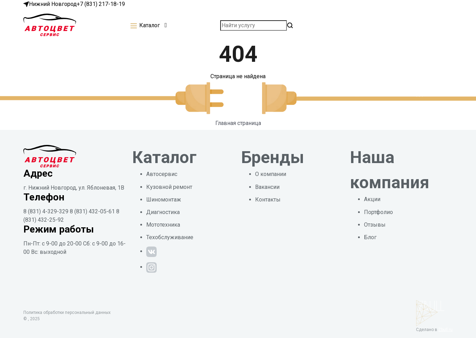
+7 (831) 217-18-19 (101, 4)
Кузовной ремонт (169, 187)
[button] (148, 25)
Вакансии (267, 187)
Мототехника (163, 224)
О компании (270, 174)
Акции (372, 199)
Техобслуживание (169, 237)
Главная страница (238, 123)
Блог (370, 237)
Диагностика (163, 212)
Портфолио (378, 212)
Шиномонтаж (163, 199)
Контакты (268, 199)
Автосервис (161, 174)
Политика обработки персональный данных (67, 312)
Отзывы (375, 224)
